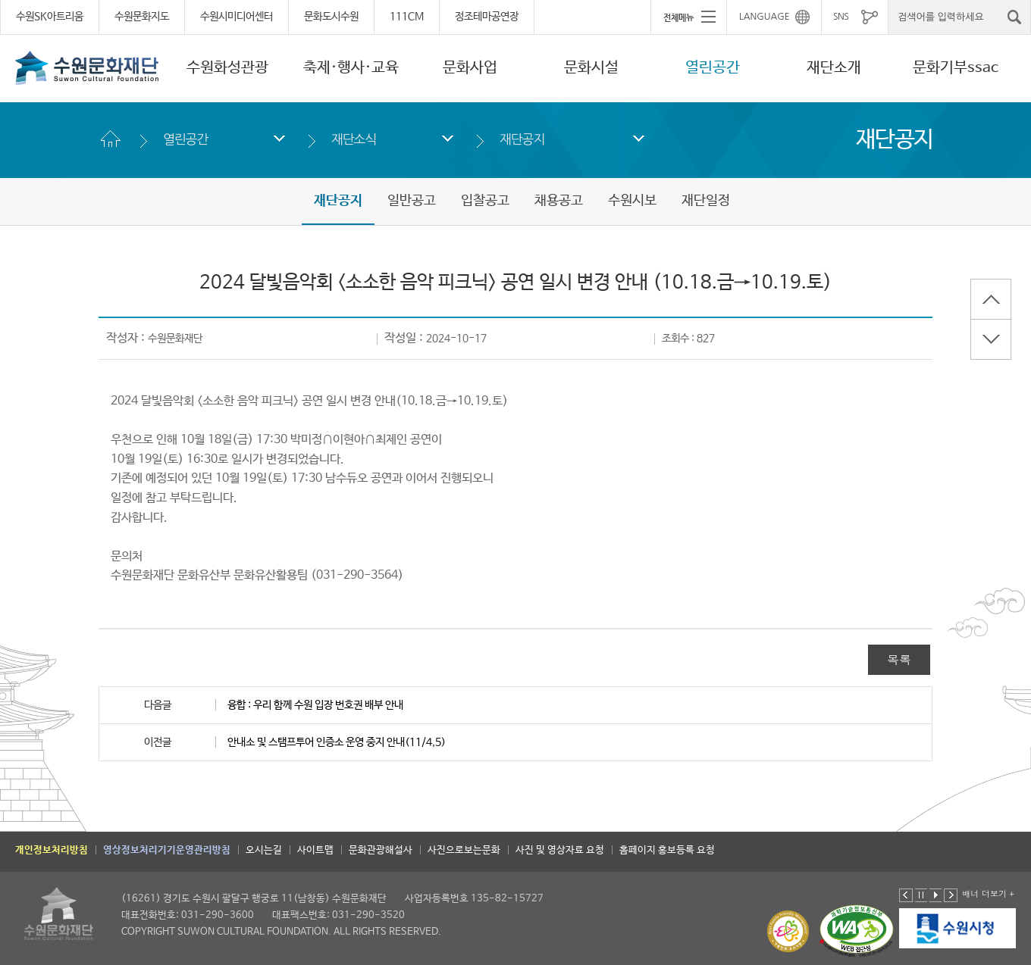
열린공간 (712, 68)
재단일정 (706, 200)
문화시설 (591, 68)
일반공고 (411, 200)
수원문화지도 (141, 17)
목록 (899, 659)
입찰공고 (485, 200)
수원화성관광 (227, 68)
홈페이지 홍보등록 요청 (667, 850)
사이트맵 (315, 850)
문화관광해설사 (380, 850)
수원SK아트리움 (49, 17)
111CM (407, 17)
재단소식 (353, 139)
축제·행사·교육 (351, 68)
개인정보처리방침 (51, 850)
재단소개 (834, 68)
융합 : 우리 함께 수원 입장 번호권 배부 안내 (315, 705)
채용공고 (558, 200)
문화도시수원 (331, 17)
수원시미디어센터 (236, 17)
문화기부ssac (955, 68)
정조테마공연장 (487, 17)
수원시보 (632, 200)
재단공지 (522, 139)
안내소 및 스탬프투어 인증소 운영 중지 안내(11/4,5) (336, 742)
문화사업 (470, 68)
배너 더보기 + (988, 893)
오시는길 (264, 850)
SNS (840, 16)
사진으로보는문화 (464, 850)
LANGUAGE (764, 16)
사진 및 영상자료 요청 (560, 850)
